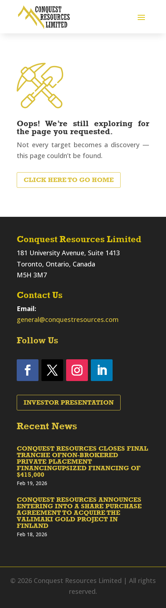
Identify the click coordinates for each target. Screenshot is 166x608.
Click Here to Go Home (69, 180)
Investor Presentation (69, 402)
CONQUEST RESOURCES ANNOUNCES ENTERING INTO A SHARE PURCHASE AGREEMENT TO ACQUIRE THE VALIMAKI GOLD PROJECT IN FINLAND (79, 513)
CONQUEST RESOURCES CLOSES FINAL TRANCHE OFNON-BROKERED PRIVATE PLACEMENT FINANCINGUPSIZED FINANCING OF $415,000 (82, 461)
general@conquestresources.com (68, 319)
